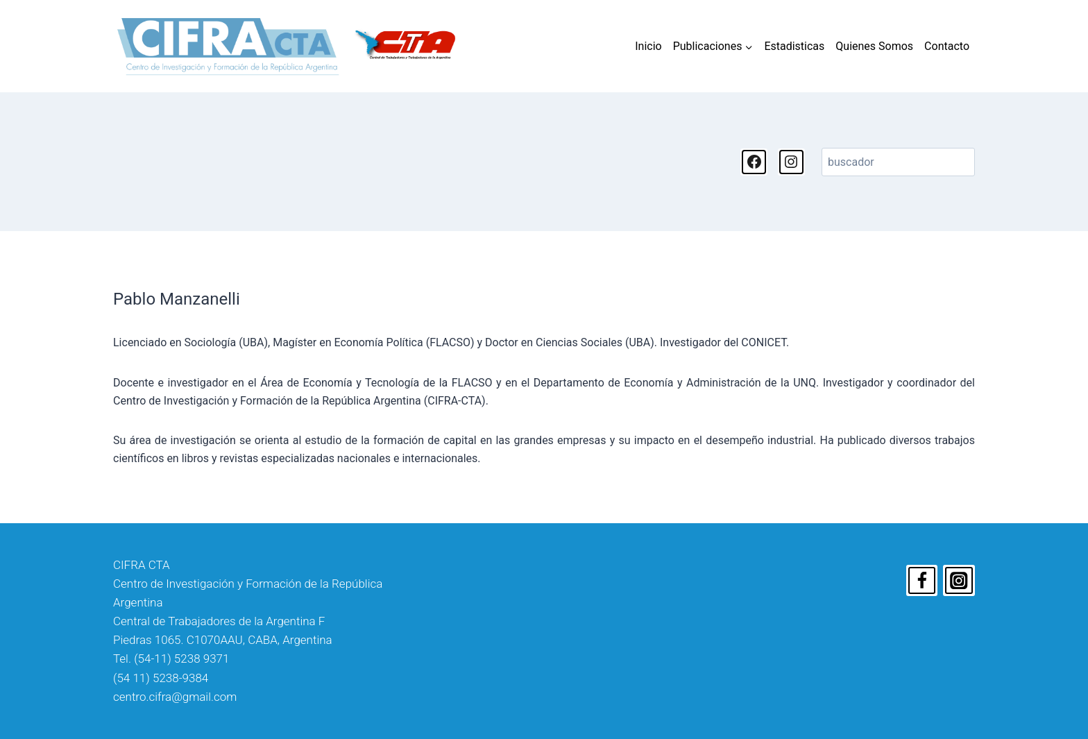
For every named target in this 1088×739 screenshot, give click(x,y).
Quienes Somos (874, 46)
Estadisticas (794, 46)
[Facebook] (922, 581)
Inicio (648, 46)
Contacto (946, 46)
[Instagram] (959, 581)
